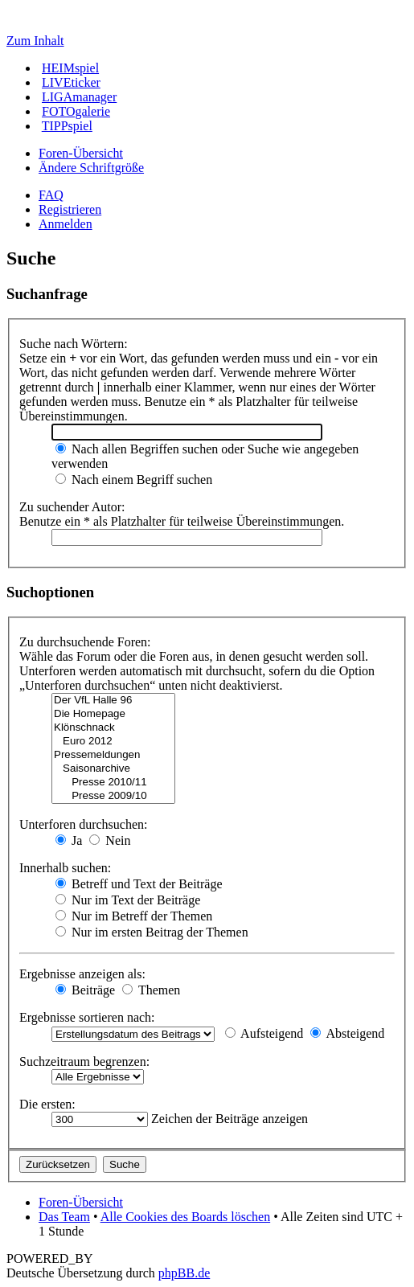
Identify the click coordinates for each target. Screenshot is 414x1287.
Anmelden (65, 224)
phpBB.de (184, 1273)
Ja (68, 840)
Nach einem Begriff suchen (133, 479)
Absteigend (347, 1033)
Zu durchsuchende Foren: (85, 642)
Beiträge (85, 990)
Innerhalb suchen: (65, 868)
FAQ (51, 195)
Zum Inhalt (35, 40)
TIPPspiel (67, 126)
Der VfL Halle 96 (113, 700)
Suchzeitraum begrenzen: (84, 1061)
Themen (151, 990)
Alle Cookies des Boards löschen (185, 1216)
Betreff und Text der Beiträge (139, 884)
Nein (109, 840)
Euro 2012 (113, 741)
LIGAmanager (79, 97)
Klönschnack (113, 728)
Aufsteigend (264, 1033)
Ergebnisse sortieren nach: (87, 1017)
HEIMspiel (70, 68)
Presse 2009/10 (113, 796)
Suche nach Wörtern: (73, 343)
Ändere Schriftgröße (91, 167)
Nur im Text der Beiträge (127, 900)
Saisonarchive (113, 769)
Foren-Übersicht (81, 153)
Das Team (64, 1216)
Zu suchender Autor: (72, 507)
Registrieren (70, 209)
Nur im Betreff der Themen (133, 916)
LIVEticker (71, 82)
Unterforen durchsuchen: (83, 824)
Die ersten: (47, 1104)
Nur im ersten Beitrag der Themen (151, 932)
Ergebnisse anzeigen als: (82, 974)
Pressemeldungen (113, 755)
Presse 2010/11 (113, 782)
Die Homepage (113, 714)
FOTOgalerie (76, 111)
